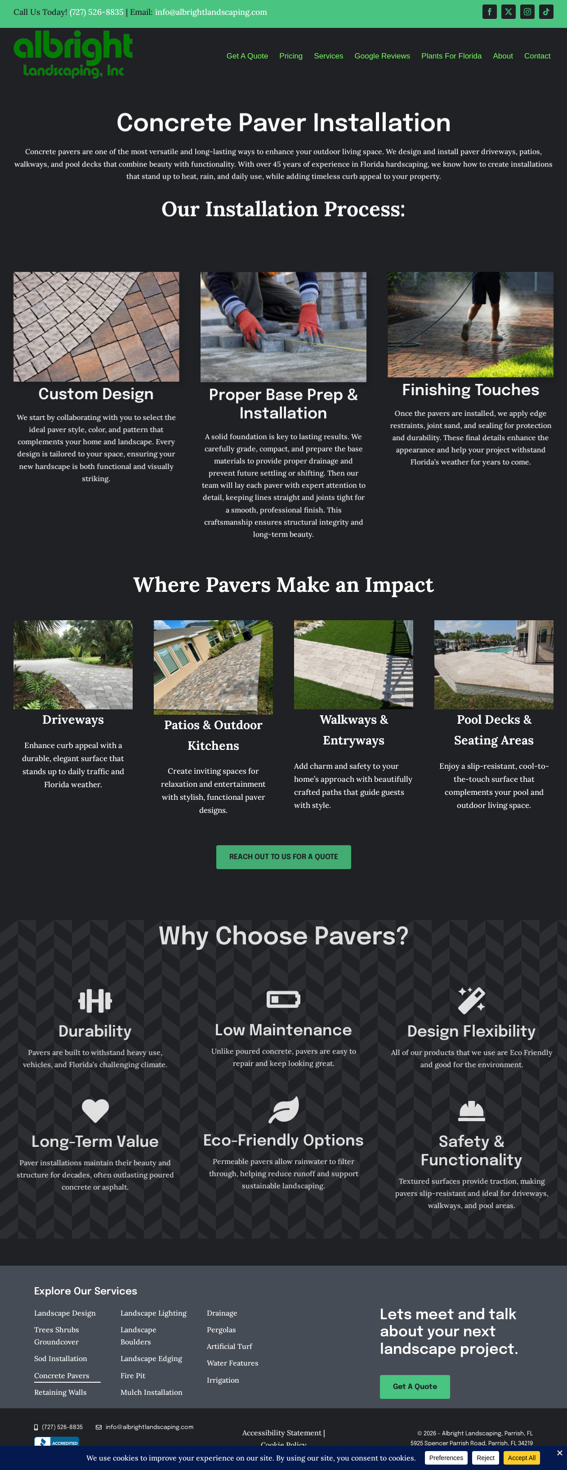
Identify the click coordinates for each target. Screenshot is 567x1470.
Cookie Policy (284, 1444)
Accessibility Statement (281, 1432)
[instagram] (527, 12)
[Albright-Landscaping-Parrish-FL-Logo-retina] (72, 33)
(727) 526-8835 (97, 12)
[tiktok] (546, 12)
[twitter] (508, 12)
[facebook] (489, 12)
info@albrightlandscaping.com (211, 12)
